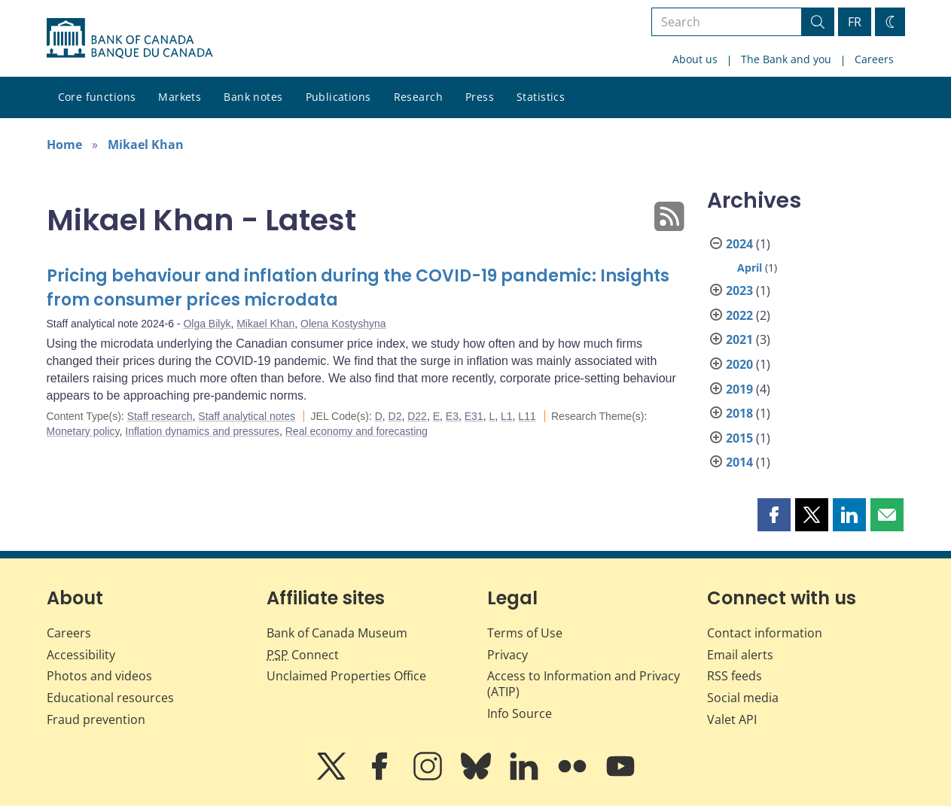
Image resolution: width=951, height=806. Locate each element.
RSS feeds (734, 676)
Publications (338, 97)
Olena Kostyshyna (343, 324)
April (749, 267)
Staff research (160, 416)
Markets (179, 97)
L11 (526, 416)
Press (479, 97)
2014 (739, 462)
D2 (395, 416)
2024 (739, 244)
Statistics (541, 97)
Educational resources (110, 697)
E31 (474, 416)
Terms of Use (524, 633)
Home (64, 144)
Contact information (764, 633)
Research (418, 97)
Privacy (507, 654)
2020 (739, 364)
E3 (452, 416)
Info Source (519, 713)
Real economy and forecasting (356, 431)
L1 (507, 416)
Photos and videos (99, 676)
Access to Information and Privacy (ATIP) (583, 684)
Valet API (732, 719)
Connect (303, 654)
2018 (739, 413)
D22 (417, 416)
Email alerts (740, 654)
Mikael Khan (146, 144)
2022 (739, 315)
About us (695, 59)
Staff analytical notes (246, 416)
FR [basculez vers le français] (854, 22)
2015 (739, 438)
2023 (739, 290)
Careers (874, 59)
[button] (774, 514)
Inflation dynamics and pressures (202, 431)
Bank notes (253, 97)
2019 (739, 389)
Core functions (97, 97)
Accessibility (81, 654)
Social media (743, 697)
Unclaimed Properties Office (346, 676)
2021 (739, 339)
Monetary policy (83, 431)
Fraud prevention (96, 719)
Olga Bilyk (206, 324)
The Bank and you (786, 59)
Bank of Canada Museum (337, 633)
